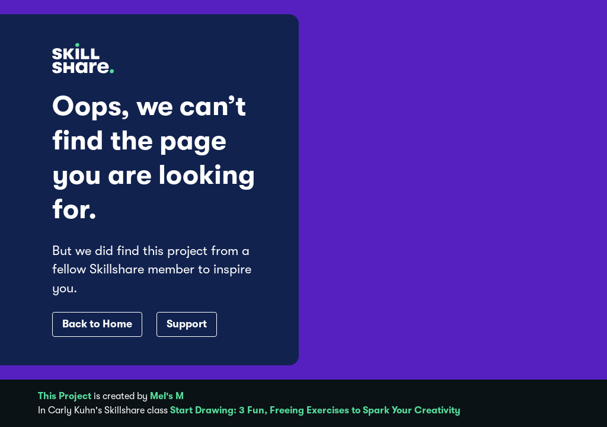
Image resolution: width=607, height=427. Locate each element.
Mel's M (167, 396)
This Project (64, 396)
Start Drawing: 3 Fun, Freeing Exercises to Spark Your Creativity (315, 410)
